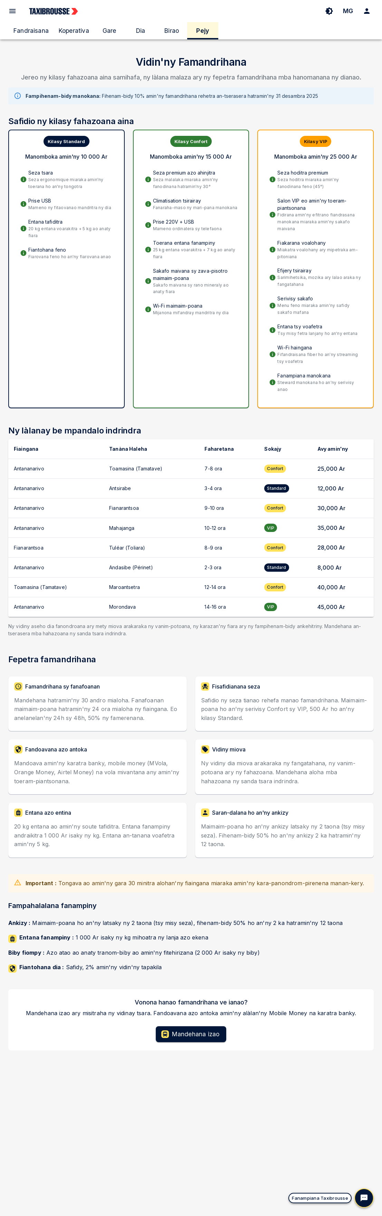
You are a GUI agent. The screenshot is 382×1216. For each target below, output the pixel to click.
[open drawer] (12, 11)
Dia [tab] (140, 30)
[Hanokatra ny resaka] (364, 1198)
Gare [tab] (109, 30)
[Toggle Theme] (329, 11)
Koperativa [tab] (73, 30)
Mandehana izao (190, 1034)
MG (348, 11)
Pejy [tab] (202, 30)
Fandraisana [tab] (31, 30)
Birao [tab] (171, 30)
